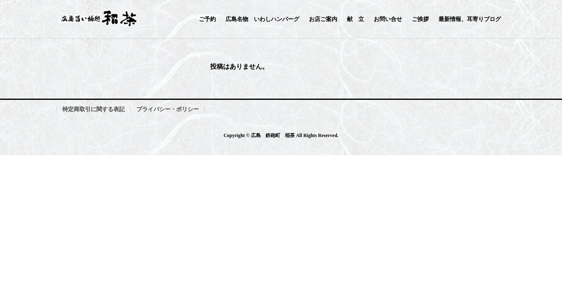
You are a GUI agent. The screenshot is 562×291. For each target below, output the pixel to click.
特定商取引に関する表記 (93, 109)
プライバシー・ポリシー (167, 109)
